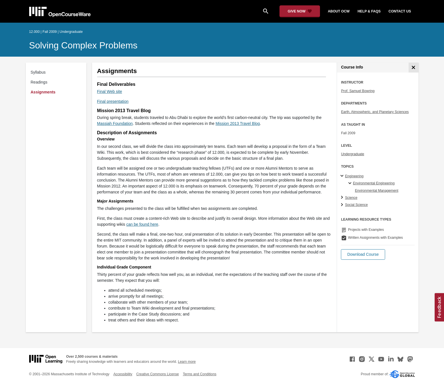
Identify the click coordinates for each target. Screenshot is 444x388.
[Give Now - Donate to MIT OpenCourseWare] (299, 11)
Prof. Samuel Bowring (357, 91)
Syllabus (38, 72)
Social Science (356, 205)
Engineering (354, 176)
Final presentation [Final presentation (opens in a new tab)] (113, 101)
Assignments (43, 92)
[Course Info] (414, 68)
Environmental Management (376, 191)
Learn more (187, 362)
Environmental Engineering (373, 183)
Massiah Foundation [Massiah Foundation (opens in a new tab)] (115, 123)
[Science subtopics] (343, 197)
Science (351, 198)
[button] (363, 254)
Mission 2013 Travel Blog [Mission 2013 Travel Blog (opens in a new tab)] (237, 123)
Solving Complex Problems (83, 45)
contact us (399, 11)
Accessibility (122, 374)
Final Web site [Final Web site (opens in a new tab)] (109, 91)
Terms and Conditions (199, 374)
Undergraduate (352, 154)
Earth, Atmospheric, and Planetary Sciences (375, 112)
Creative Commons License (157, 374)
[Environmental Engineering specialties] (351, 183)
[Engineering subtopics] (343, 176)
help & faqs (369, 11)
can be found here (142, 224)
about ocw (339, 11)
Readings (39, 82)
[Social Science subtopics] (343, 205)
